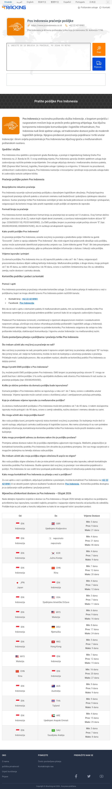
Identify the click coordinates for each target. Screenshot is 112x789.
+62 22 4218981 (77, 25)
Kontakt (104, 7)
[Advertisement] (56, 79)
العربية (19, 2)
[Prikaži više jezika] (108, 2)
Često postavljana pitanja (49, 761)
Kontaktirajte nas (46, 766)
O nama (5, 761)
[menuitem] (8, 2)
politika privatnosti (10, 766)
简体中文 (42, 2)
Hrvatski (8, 2)
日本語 (92, 2)
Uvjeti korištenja (9, 771)
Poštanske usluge (87, 7)
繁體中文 (55, 2)
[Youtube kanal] (101, 776)
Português (80, 2)
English (30, 2)
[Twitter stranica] (89, 776)
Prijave (5, 776)
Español (67, 2)
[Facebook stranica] (76, 776)
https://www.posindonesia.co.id (46, 25)
